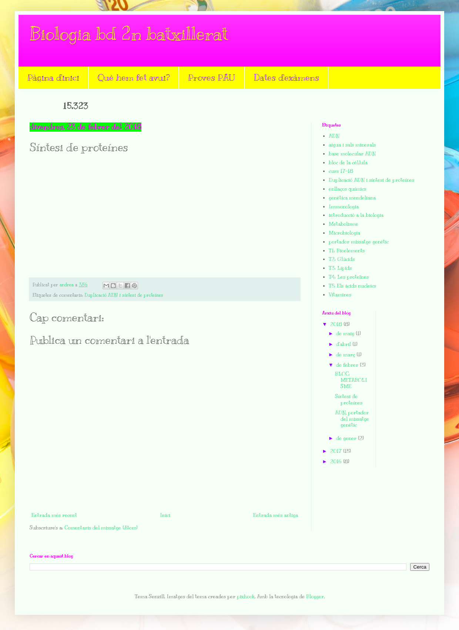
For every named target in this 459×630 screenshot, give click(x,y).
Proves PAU (211, 77)
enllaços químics (347, 189)
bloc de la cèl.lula (348, 162)
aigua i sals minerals (352, 145)
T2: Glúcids (342, 259)
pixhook (246, 596)
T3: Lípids (340, 268)
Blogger (315, 596)
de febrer (348, 365)
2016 (336, 461)
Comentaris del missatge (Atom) (101, 528)
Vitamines (340, 295)
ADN (334, 136)
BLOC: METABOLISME (351, 380)
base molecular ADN (352, 154)
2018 (337, 324)
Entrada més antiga (275, 515)
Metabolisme (343, 224)
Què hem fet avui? (134, 77)
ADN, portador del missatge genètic (352, 419)
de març (346, 354)
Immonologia (344, 206)
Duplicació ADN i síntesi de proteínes (123, 295)
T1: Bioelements (347, 250)
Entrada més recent (54, 515)
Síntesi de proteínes (348, 399)
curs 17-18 (341, 171)
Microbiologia (344, 233)
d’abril (344, 344)
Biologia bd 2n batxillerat (129, 34)
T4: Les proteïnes (349, 277)
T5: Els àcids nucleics (352, 286)
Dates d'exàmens (286, 77)
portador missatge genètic (359, 242)
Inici (165, 515)
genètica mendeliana (352, 198)
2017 (336, 451)
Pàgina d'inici (53, 77)
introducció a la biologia (356, 215)
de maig (346, 333)
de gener (347, 438)
